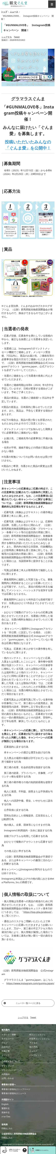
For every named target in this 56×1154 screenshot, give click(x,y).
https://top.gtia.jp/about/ (37, 912)
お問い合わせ (8, 1078)
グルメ (5, 1042)
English (5, 1104)
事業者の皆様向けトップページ (16, 1089)
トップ (4, 11)
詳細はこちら (7, 1128)
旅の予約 (33, 1046)
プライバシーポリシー (12, 1070)
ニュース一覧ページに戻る (22, 1003)
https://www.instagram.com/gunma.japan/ (30, 983)
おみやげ (6, 1046)
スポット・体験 (9, 1034)
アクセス (33, 1042)
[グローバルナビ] (52, 4)
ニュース (14, 11)
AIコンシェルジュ (37, 1034)
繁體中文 (6, 1108)
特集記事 (6, 1051)
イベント (6, 1055)
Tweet (17, 37)
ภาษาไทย (6, 1116)
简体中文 (6, 1112)
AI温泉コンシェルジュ (39, 1038)
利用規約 (6, 1074)
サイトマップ (8, 1066)
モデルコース (8, 1038)
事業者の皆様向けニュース (14, 1093)
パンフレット (35, 1055)
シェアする (7, 37)
